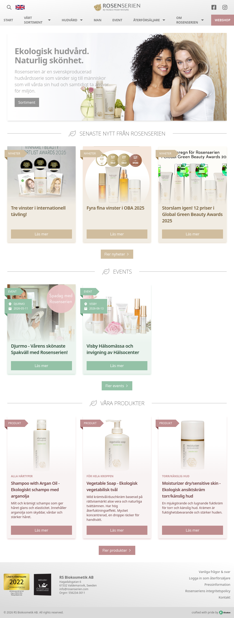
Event (117, 20)
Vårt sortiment (33, 20)
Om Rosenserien (187, 20)
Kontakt (224, 597)
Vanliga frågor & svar (214, 572)
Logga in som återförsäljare (209, 578)
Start (8, 20)
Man (97, 20)
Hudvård (69, 20)
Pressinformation (217, 584)
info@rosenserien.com (73, 589)
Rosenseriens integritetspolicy (207, 591)
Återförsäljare (146, 20)
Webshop (222, 20)
